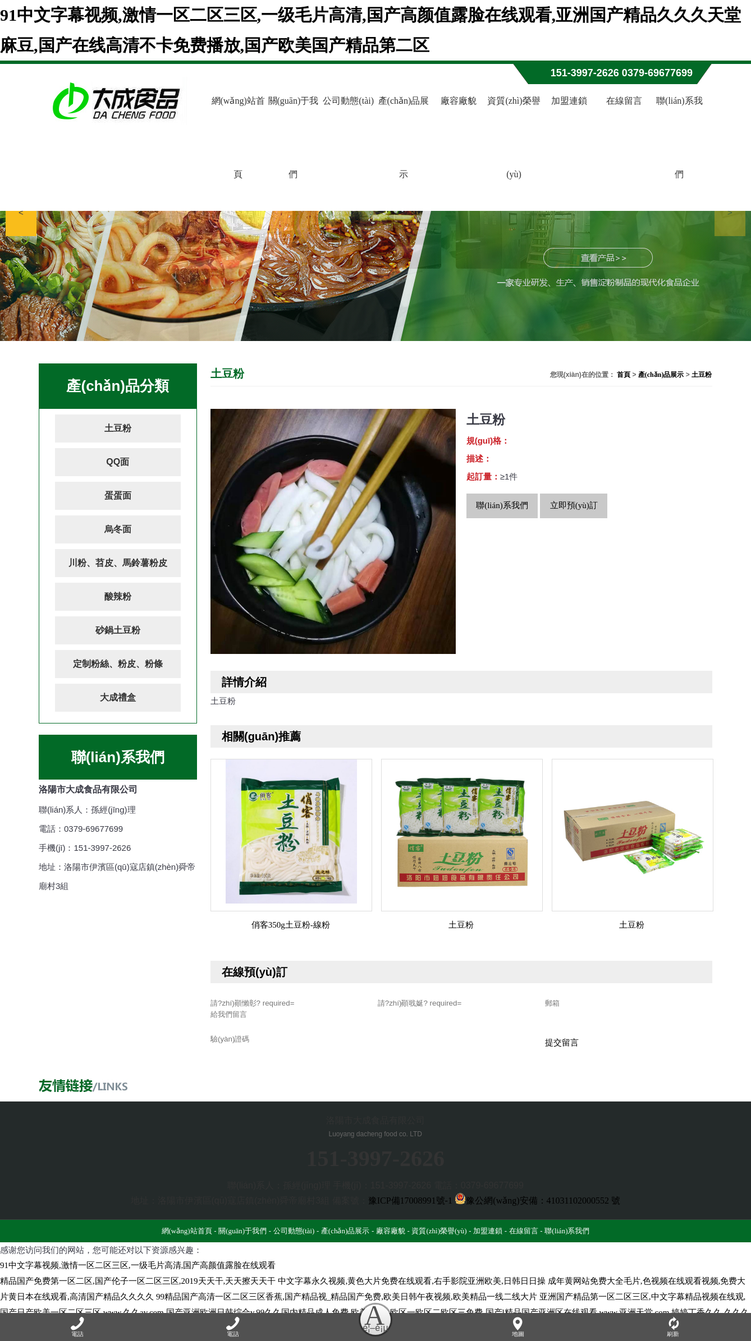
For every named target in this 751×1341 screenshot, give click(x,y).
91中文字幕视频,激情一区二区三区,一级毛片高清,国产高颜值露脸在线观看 (138, 1270)
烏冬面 (117, 529)
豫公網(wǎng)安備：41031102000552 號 (537, 1205)
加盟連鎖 (569, 100)
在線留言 (624, 100)
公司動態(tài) (348, 100)
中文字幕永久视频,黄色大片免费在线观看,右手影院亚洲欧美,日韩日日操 (411, 1286)
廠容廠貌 (459, 100)
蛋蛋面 (117, 495)
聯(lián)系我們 (679, 137)
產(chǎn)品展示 (403, 137)
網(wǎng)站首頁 (238, 137)
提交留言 (562, 1047)
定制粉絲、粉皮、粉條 (118, 664)
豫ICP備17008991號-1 (410, 1205)
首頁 (623, 375)
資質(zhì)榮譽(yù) (513, 137)
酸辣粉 (117, 596)
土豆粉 (117, 428)
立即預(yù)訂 (574, 505)
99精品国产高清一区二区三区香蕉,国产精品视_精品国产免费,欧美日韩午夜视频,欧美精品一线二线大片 (346, 1301)
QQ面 (117, 462)
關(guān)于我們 (293, 137)
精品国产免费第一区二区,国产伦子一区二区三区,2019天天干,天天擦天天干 (138, 1286)
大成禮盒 (118, 697)
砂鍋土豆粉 (117, 630)
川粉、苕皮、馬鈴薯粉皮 (117, 563)
